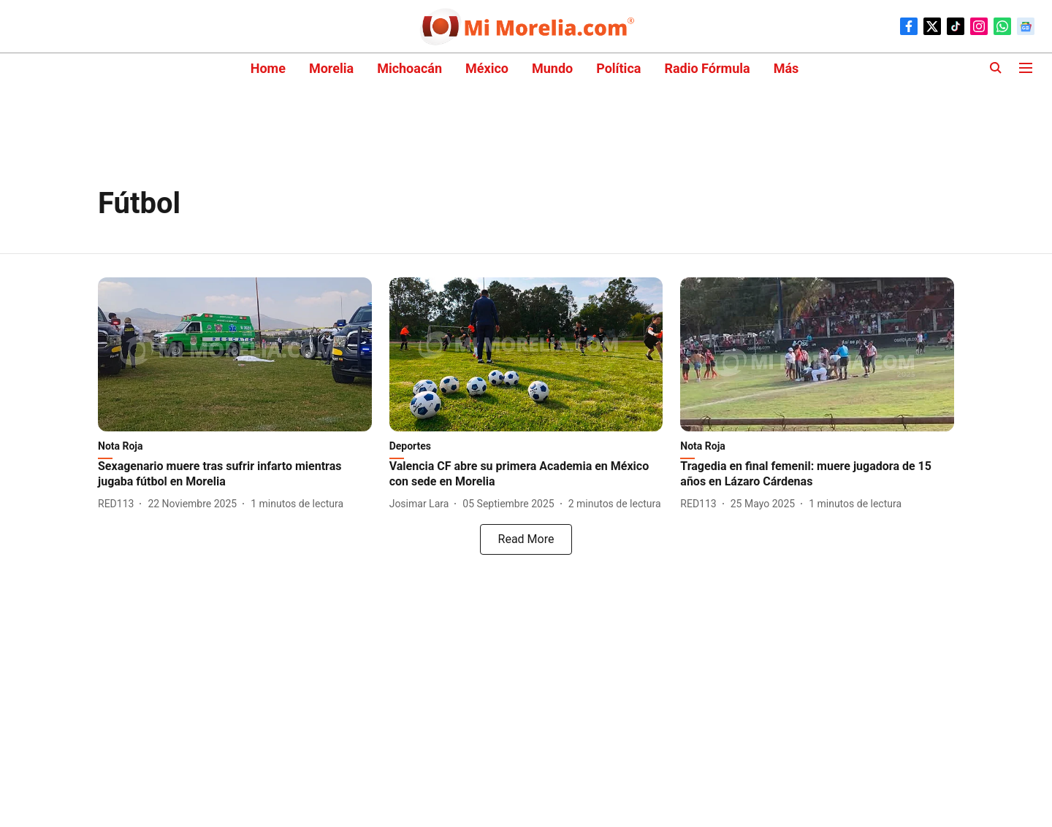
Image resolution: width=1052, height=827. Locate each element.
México (486, 68)
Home (268, 68)
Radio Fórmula (707, 68)
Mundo (552, 68)
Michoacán (409, 68)
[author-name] (119, 504)
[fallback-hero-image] (235, 354)
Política (618, 68)
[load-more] (526, 539)
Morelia (331, 68)
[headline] (235, 474)
